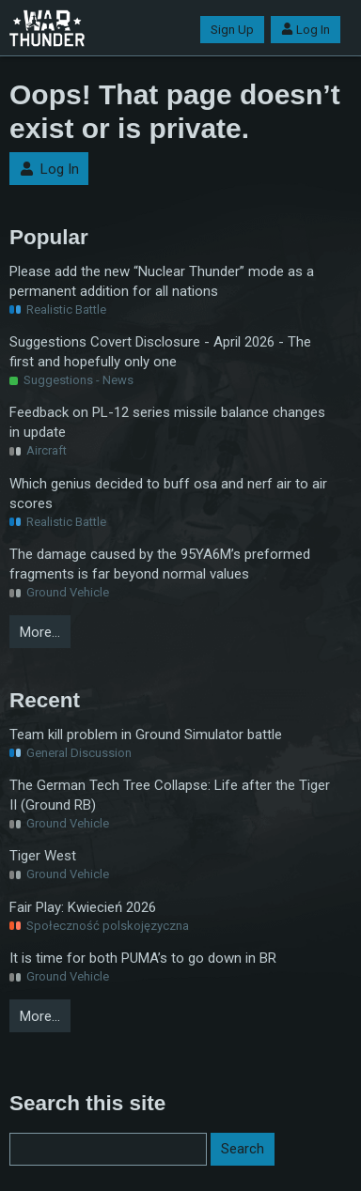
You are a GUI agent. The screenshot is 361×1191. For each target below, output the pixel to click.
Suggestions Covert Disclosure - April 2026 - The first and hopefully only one (160, 351)
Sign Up (232, 30)
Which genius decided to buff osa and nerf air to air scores (168, 493)
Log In (305, 30)
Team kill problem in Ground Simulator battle (145, 734)
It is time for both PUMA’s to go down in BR (142, 958)
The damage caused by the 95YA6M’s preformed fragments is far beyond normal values (159, 564)
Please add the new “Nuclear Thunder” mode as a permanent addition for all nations (161, 281)
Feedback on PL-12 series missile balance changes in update (167, 422)
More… (40, 632)
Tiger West (42, 855)
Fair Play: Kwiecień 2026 (82, 907)
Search (242, 1148)
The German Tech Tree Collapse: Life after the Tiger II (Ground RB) (169, 795)
